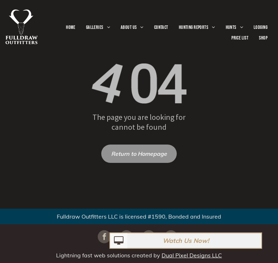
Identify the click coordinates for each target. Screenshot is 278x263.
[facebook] (104, 237)
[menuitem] (71, 27)
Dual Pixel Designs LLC (192, 255)
